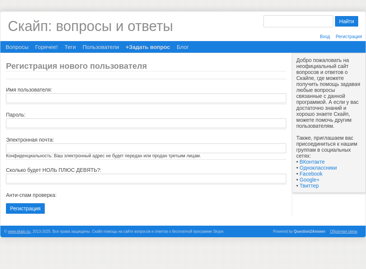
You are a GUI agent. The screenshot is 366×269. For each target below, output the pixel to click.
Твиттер (309, 186)
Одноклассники (318, 168)
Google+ (309, 180)
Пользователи (100, 47)
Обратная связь (343, 231)
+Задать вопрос (148, 47)
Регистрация (349, 36)
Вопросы (17, 47)
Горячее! (46, 47)
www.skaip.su (19, 231)
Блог (183, 47)
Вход (325, 36)
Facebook (311, 174)
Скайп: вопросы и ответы (90, 26)
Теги (70, 47)
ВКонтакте (312, 162)
